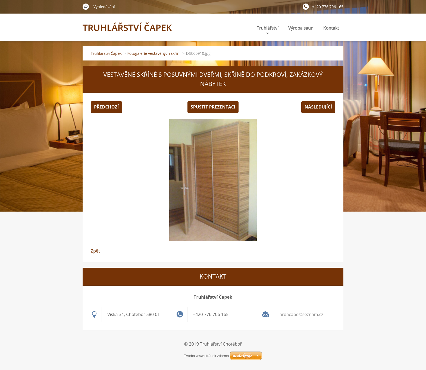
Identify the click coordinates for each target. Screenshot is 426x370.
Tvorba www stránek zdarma (206, 356)
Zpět (95, 251)
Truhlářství (268, 29)
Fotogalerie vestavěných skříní (154, 53)
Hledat (86, 6)
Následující (318, 107)
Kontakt (331, 28)
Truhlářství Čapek (106, 53)
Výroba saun (301, 28)
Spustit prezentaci (213, 107)
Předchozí (106, 107)
